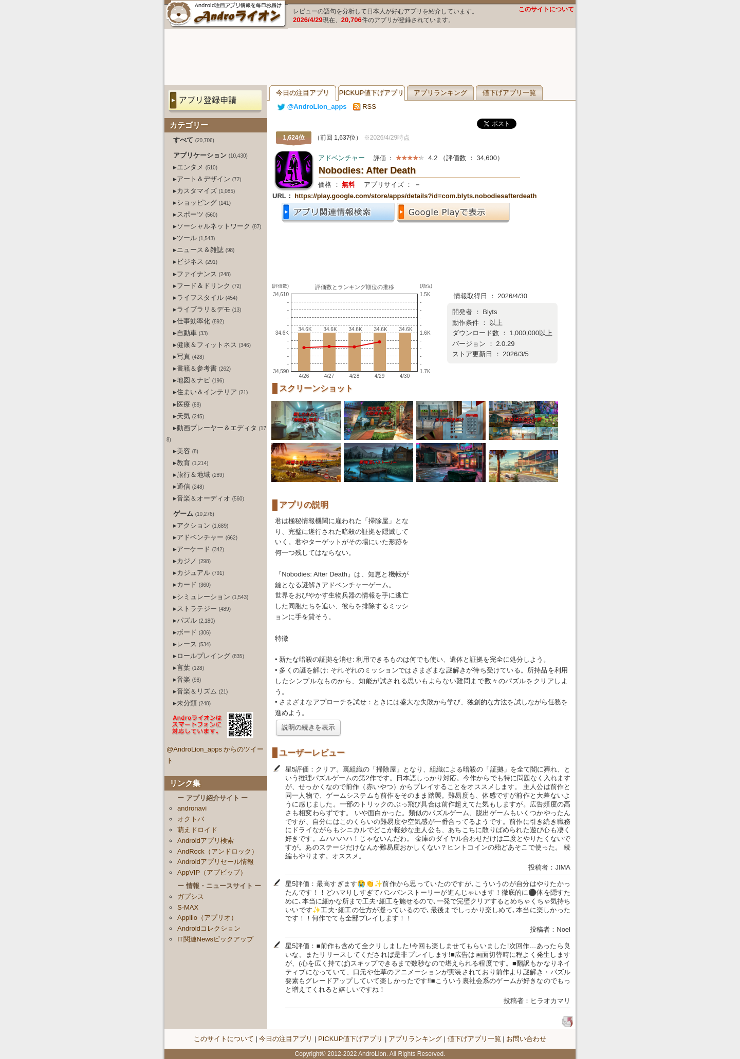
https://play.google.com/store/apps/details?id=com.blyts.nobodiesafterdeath (415, 196)
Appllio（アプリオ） (207, 917)
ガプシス (190, 896)
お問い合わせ (526, 1039)
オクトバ (190, 819)
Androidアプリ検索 (205, 840)
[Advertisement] (370, 57)
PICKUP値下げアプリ (371, 93)
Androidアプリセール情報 (215, 861)
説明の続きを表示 (308, 727)
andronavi (192, 808)
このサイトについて (546, 9)
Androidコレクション (208, 928)
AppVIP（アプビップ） (212, 872)
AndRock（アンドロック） (217, 851)
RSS (364, 106)
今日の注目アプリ (302, 93)
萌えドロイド (197, 830)
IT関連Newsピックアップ (215, 939)
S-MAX (187, 907)
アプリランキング (440, 93)
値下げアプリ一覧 (509, 93)
